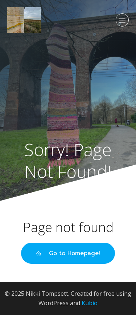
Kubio (90, 303)
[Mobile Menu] (122, 20)
